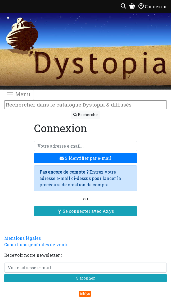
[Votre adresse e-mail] (85, 146)
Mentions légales (22, 238)
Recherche (85, 114)
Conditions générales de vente (36, 244)
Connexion (153, 6)
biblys (85, 293)
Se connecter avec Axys (85, 211)
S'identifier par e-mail (85, 158)
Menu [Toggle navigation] (18, 95)
